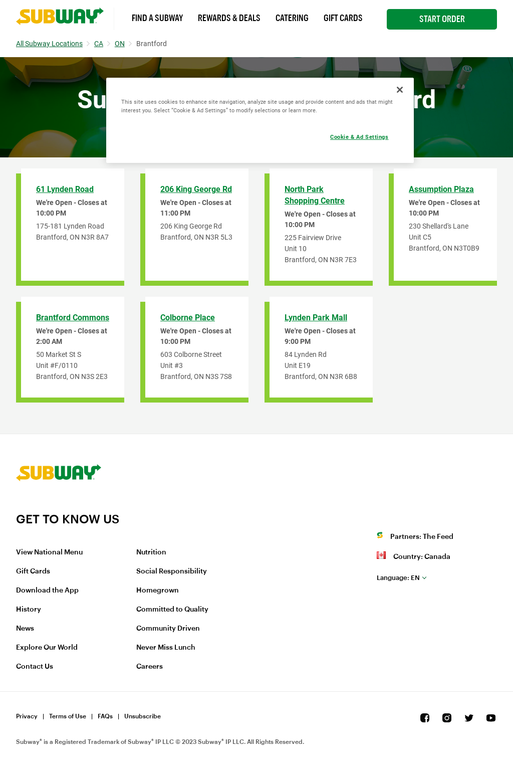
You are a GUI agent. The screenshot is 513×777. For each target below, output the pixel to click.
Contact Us (34, 666)
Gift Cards (343, 18)
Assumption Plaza (441, 189)
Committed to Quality (172, 609)
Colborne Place (187, 317)
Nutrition (151, 552)
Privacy (27, 716)
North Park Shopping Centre (315, 195)
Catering (292, 18)
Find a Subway (157, 18)
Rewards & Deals (229, 18)
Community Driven (168, 628)
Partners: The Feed (421, 536)
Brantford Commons (72, 317)
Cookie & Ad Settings (359, 136)
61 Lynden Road (65, 189)
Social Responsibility (171, 571)
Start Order (442, 19)
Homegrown (157, 590)
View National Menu (49, 552)
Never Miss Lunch (165, 647)
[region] (260, 120)
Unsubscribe (142, 716)
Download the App (47, 590)
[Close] (400, 90)
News (25, 628)
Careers (149, 666)
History (28, 609)
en (398, 577)
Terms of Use (67, 716)
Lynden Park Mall (316, 317)
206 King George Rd (196, 189)
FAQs (105, 716)
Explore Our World (47, 647)
